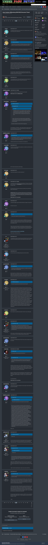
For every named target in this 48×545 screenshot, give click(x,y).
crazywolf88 (6, 145)
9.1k (6, 356)
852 (6, 391)
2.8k (6, 208)
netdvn (6, 200)
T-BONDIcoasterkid (6, 90)
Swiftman (6, 181)
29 (6, 189)
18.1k (6, 47)
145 (17, 502)
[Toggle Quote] (11, 103)
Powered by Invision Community (24, 540)
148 (23, 502)
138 (6, 258)
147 (21, 502)
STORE (37, 6)
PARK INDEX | (35, 6)
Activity (7, 4)
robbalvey (6, 445)
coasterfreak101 (6, 337)
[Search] (35, 4)
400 (6, 140)
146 (19, 502)
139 (6, 502)
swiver (6, 211)
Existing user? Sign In (38, 1)
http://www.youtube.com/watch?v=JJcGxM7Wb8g (17, 231)
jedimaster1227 (6, 432)
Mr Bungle (6, 170)
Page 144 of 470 (31, 23)
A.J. (6, 236)
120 (6, 61)
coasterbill (38, 20)
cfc (6, 16)
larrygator (6, 39)
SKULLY (6, 53)
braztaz (6, 28)
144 (16, 502)
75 (6, 219)
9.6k (6, 439)
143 (14, 502)
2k (6, 36)
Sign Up (44, 1)
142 (12, 502)
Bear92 (6, 77)
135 (6, 317)
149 (25, 502)
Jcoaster (45, 17)
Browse (4, 5)
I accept (43, 543)
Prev (4, 502)
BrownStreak (6, 101)
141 (10, 502)
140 (8, 502)
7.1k (6, 244)
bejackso (6, 251)
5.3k (6, 271)
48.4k (6, 453)
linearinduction (6, 383)
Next (27, 502)
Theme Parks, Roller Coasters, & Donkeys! (16, 17)
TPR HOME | (32, 6)
